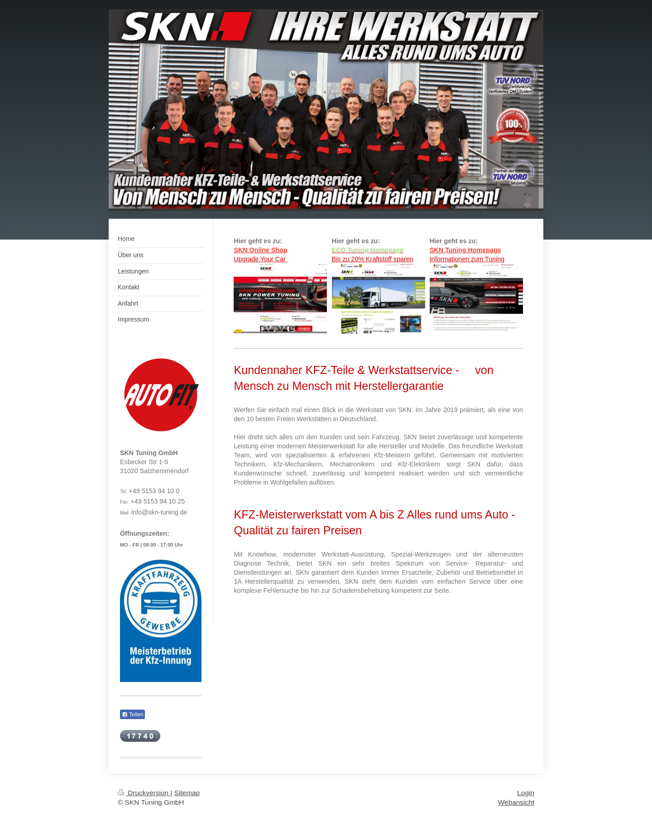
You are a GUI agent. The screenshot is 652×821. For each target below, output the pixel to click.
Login (525, 793)
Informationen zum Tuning (467, 259)
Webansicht (516, 802)
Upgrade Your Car (260, 259)
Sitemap (187, 793)
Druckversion (144, 793)
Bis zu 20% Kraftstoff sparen (372, 259)
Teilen (132, 714)
